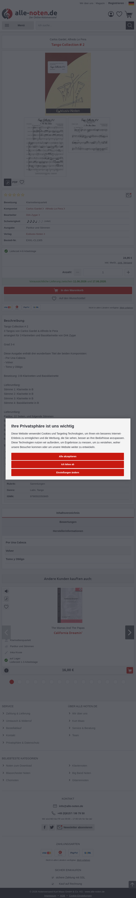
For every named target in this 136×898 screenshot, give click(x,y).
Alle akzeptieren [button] (67, 456)
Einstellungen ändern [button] (67, 472)
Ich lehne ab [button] (67, 464)
